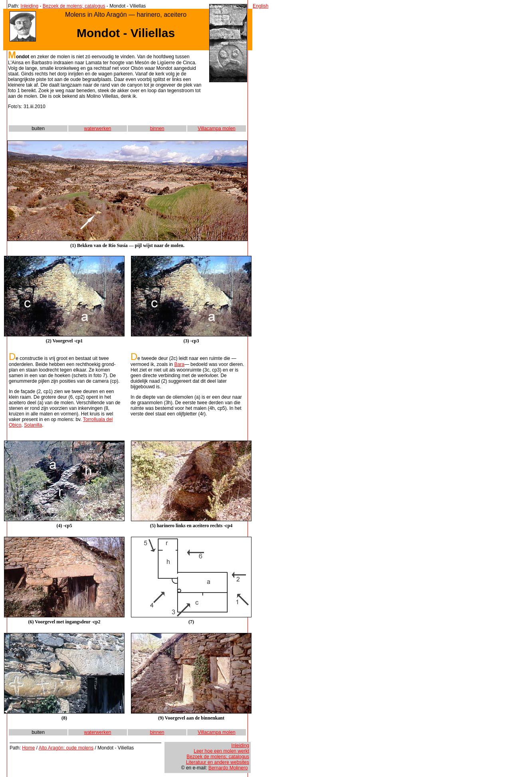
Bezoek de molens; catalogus (74, 6)
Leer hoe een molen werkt (221, 751)
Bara (179, 364)
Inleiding (29, 6)
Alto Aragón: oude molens (66, 748)
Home (28, 748)
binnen (157, 128)
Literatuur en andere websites (217, 762)
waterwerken (97, 128)
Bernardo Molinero (228, 768)
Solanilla (33, 425)
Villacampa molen (217, 128)
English (260, 6)
